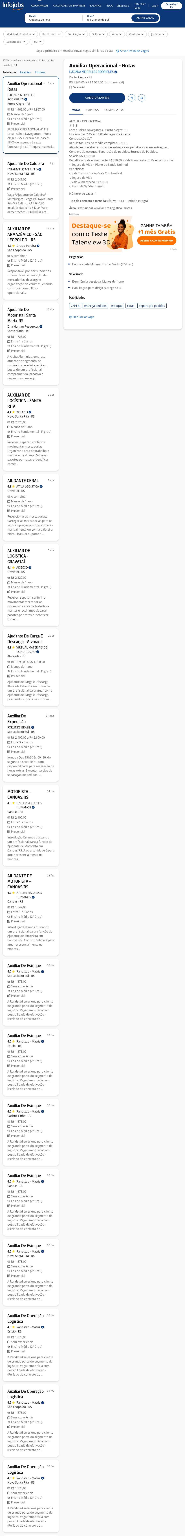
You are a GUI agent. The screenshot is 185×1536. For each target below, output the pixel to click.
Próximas (39, 72)
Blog (109, 5)
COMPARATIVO (114, 110)
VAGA (76, 110)
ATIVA (29, 486)
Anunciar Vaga (140, 5)
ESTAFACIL (24, 169)
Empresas (123, 5)
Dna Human (24, 327)
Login (155, 5)
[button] (145, 18)
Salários (96, 5)
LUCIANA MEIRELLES (93, 72)
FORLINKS (20, 727)
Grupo (27, 246)
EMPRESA (92, 110)
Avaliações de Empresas (69, 5)
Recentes (25, 72)
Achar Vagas (39, 5)
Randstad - (30, 971)
